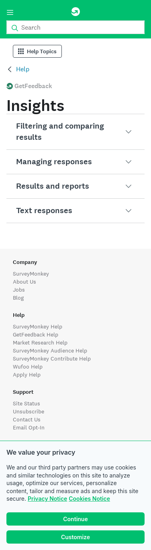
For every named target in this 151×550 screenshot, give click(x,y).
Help (22, 69)
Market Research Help (40, 342)
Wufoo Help (28, 366)
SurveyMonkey (31, 273)
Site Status (26, 403)
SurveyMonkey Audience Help (50, 350)
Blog (18, 297)
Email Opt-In (29, 427)
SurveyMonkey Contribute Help (52, 358)
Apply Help (27, 374)
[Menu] (10, 12)
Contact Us (27, 419)
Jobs (19, 289)
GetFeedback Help (35, 334)
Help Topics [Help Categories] (37, 51)
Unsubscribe (28, 411)
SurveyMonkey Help (37, 326)
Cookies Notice (89, 498)
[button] (75, 131)
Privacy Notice (47, 498)
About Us (24, 281)
